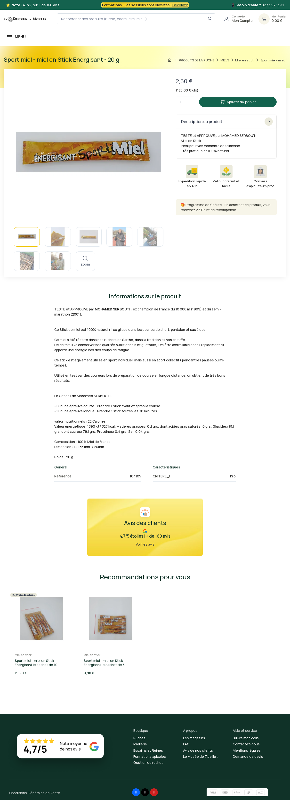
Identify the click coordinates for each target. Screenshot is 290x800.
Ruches (139, 738)
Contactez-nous (246, 744)
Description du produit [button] (227, 121)
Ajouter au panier (238, 101)
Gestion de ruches (148, 762)
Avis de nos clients (198, 750)
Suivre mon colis (246, 738)
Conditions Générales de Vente (34, 793)
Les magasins (194, 738)
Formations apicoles (149, 756)
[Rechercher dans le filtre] (209, 18)
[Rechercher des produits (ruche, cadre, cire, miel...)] (136, 18)
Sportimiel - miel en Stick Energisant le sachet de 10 (36, 662)
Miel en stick (23, 655)
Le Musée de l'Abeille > (201, 756)
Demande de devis (248, 756)
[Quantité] (185, 102)
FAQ (186, 744)
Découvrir (180, 5)
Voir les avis (145, 544)
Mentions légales (247, 750)
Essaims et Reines (148, 750)
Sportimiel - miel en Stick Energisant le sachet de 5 (104, 662)
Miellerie (140, 744)
